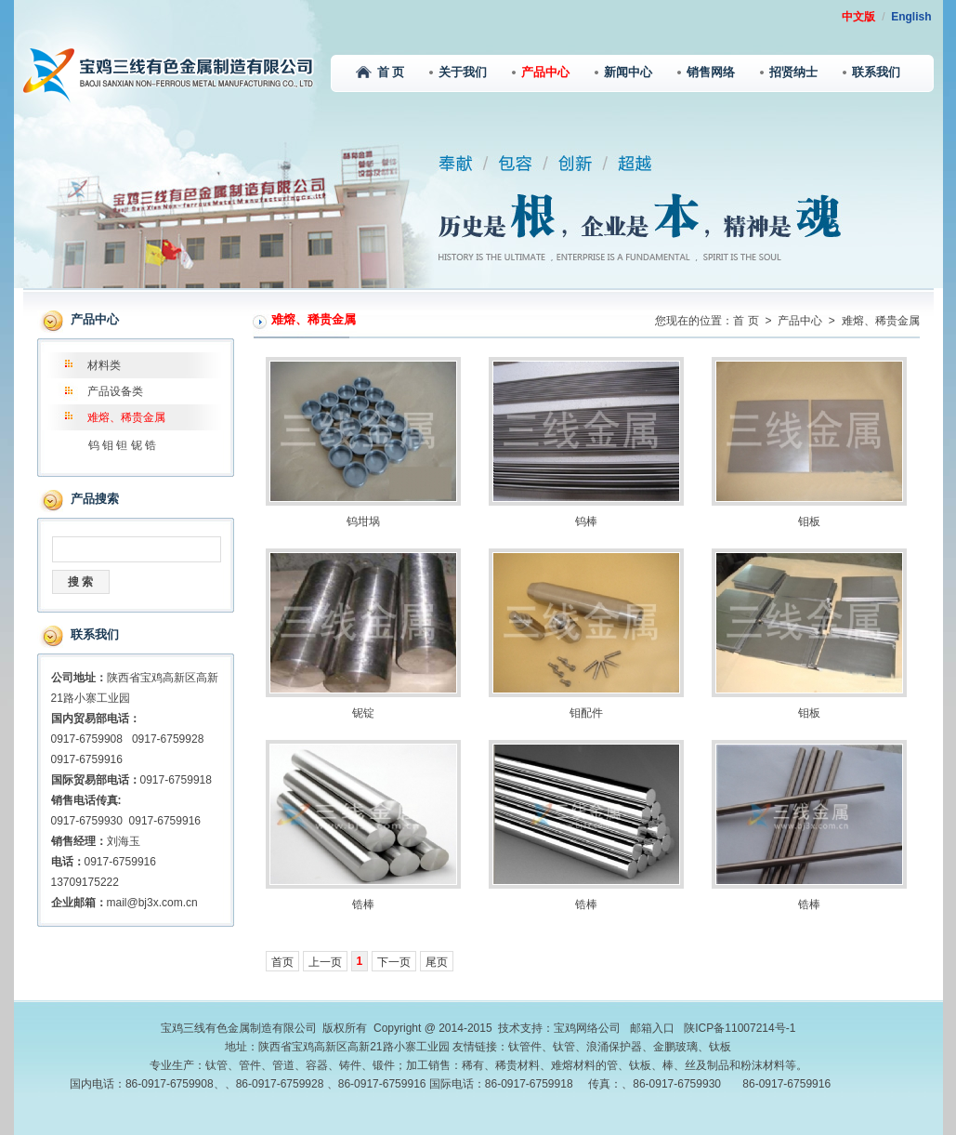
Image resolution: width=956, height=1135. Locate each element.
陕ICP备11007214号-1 (739, 1028)
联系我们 (871, 72)
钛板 (720, 1046)
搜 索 (80, 581)
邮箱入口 (652, 1028)
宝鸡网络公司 (587, 1028)
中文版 (858, 16)
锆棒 (363, 904)
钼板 (809, 521)
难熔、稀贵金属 (126, 417)
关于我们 (458, 72)
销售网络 (706, 72)
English (911, 16)
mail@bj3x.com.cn (152, 902)
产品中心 (541, 72)
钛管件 (525, 1046)
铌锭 (363, 712)
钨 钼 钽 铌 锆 (122, 445)
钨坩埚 (363, 521)
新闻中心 (623, 72)
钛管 (564, 1046)
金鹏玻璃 (675, 1046)
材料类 (104, 365)
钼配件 (586, 712)
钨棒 (586, 521)
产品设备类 (115, 391)
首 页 (380, 72)
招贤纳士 (789, 72)
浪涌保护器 (614, 1046)
